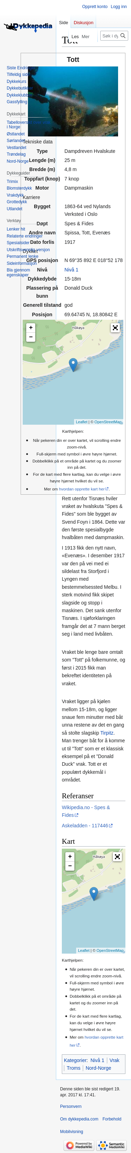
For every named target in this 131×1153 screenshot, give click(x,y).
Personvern (70, 1106)
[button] (115, 327)
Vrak (114, 1060)
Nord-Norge (98, 1068)
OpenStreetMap (108, 422)
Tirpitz (107, 733)
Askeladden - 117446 (85, 825)
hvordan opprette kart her (82, 489)
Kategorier (75, 1060)
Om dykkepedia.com (79, 1119)
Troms (73, 1068)
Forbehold (111, 1119)
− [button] (31, 337)
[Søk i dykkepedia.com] (114, 36)
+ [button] (31, 328)
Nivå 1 (72, 270)
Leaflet (81, 422)
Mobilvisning (71, 1131)
